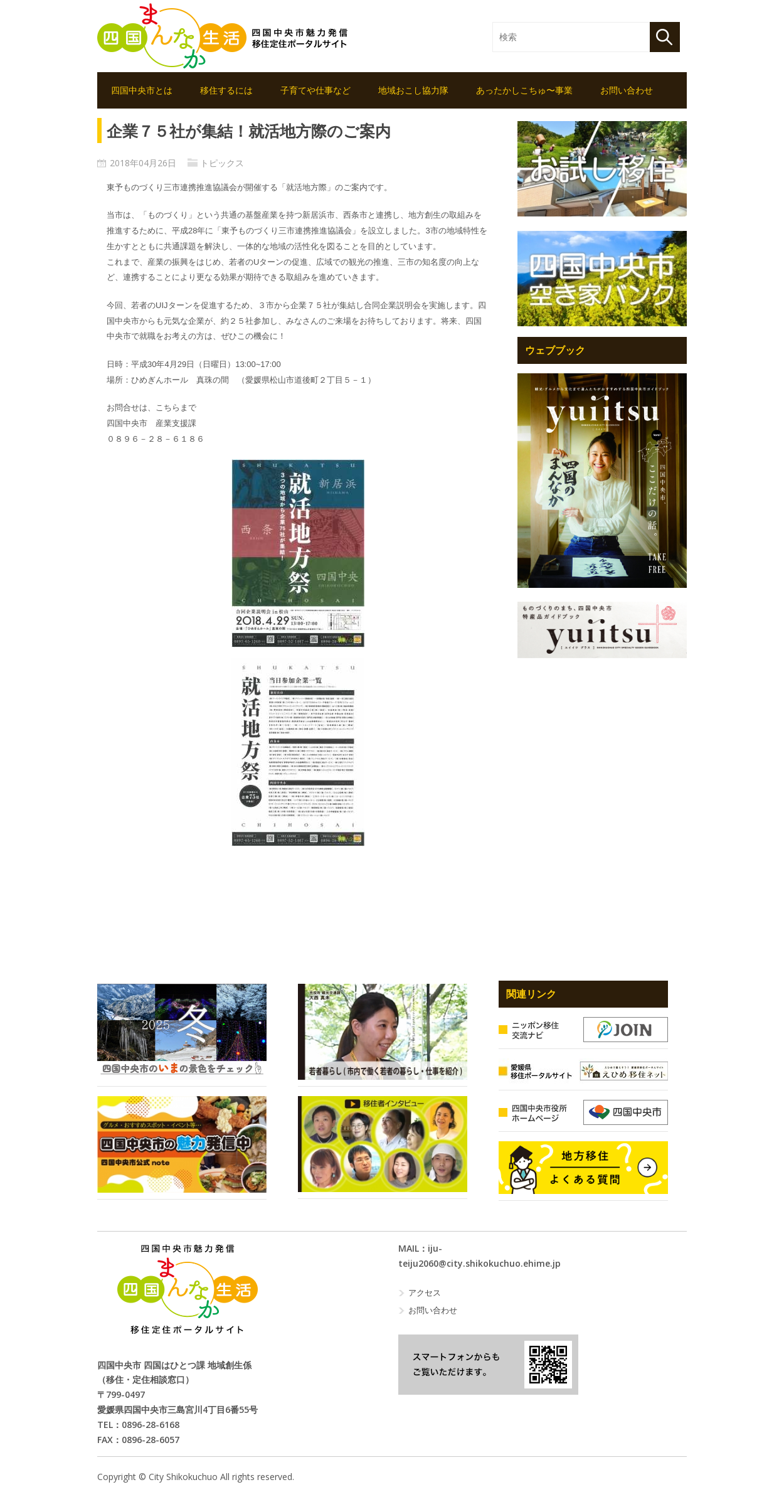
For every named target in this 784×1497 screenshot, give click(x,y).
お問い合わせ (626, 90)
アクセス (424, 1292)
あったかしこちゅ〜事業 (524, 90)
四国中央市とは (141, 90)
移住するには (226, 90)
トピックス (222, 163)
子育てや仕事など (315, 90)
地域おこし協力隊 (413, 90)
